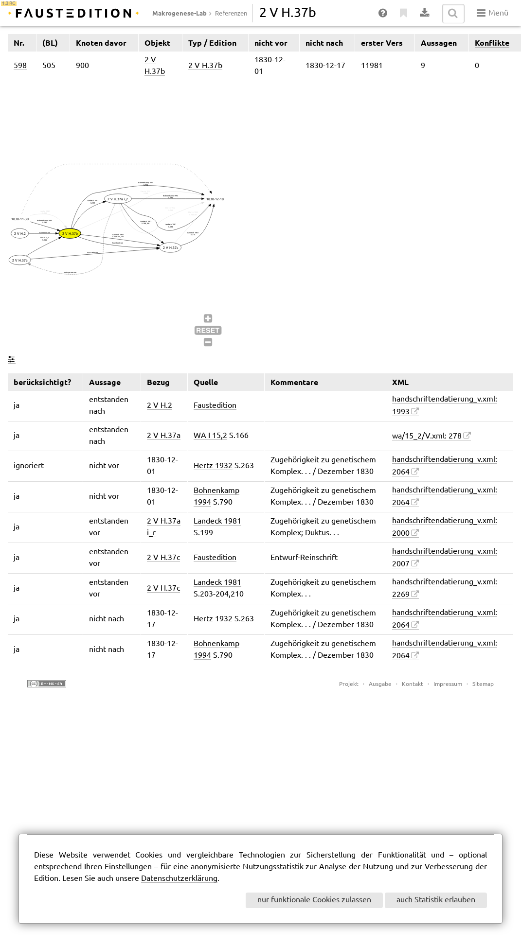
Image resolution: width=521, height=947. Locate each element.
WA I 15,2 (210, 435)
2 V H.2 (159, 405)
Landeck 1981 (217, 521)
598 (20, 66)
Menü (492, 13)
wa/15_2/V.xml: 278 (427, 436)
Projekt (349, 684)
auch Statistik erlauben (435, 900)
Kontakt (412, 684)
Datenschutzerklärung (179, 878)
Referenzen (231, 14)
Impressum (447, 684)
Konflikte (492, 42)
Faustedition (215, 405)
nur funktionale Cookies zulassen (314, 900)
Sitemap (483, 684)
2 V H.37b (205, 66)
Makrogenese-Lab (179, 13)
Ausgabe (380, 684)
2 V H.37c (163, 557)
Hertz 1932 (213, 466)
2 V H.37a (163, 435)
